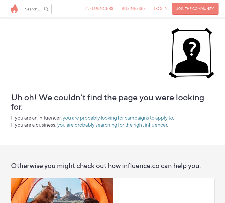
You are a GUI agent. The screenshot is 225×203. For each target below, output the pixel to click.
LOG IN (161, 8)
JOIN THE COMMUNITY (195, 8)
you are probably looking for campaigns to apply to (118, 118)
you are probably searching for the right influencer (112, 125)
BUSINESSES (134, 8)
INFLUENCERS (99, 8)
